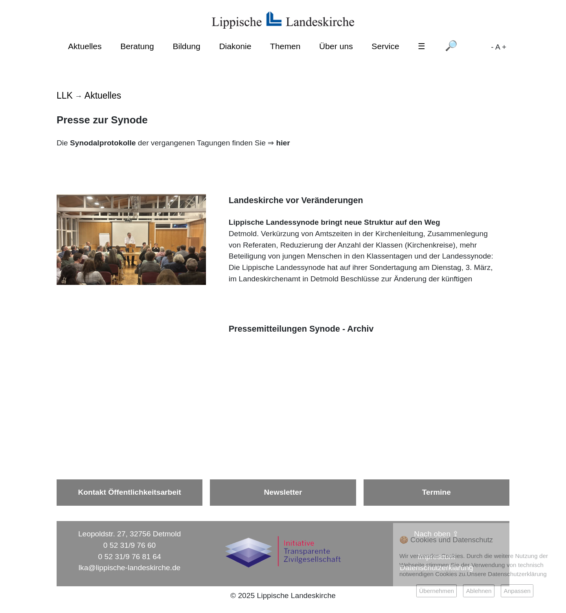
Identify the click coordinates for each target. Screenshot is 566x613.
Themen (285, 46)
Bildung (186, 46)
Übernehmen (436, 590)
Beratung (137, 46)
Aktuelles (85, 46)
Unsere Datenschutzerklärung (507, 574)
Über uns (336, 46)
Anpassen (517, 590)
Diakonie (235, 46)
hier (283, 143)
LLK (65, 95)
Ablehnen (479, 590)
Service (385, 46)
